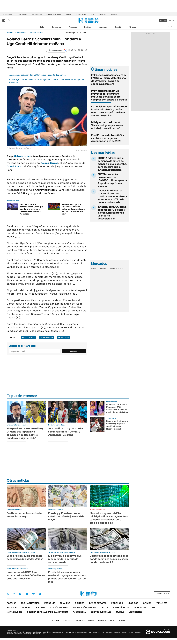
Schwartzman (22, 156)
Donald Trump (81, 14)
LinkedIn (27, 594)
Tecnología (140, 607)
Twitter (8, 594)
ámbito (10, 33)
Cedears (123, 268)
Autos (105, 607)
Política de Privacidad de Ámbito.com (47, 612)
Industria (114, 14)
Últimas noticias (30, 603)
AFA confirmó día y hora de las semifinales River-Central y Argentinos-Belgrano (65, 431)
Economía (56, 27)
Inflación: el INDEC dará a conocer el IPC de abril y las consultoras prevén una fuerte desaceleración (112, 212)
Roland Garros (36, 33)
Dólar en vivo (22, 14)
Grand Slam (14, 166)
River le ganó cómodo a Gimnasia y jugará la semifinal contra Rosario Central (117, 425)
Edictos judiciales (101, 612)
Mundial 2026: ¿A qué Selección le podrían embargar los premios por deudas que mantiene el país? (74, 209)
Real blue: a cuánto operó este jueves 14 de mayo (24, 515)
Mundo (26, 607)
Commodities (113, 268)
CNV (92, 14)
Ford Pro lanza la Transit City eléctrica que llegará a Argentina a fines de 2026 (107, 138)
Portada (11, 603)
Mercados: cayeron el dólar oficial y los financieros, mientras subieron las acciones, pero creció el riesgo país (109, 518)
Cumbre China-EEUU (53, 14)
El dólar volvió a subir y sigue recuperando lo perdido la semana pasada (65, 559)
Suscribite (74, 351)
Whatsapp (40, 594)
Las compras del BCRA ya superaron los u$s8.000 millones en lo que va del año (26, 575)
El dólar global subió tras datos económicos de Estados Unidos (25, 557)
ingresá (171, 20)
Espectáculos (121, 607)
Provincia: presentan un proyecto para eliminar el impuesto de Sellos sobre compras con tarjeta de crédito (109, 95)
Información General (85, 607)
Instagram (20, 594)
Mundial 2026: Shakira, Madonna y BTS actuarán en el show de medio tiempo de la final (117, 408)
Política (87, 27)
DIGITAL (61, 620)
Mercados (117, 603)
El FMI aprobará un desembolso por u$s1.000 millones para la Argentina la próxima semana (112, 180)
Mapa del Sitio (14, 612)
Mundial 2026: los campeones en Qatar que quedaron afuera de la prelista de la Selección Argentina (31, 209)
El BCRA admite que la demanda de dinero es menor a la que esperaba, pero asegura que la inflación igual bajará (112, 163)
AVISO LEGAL (79, 612)
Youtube (33, 594)
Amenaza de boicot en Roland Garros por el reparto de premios (37, 75)
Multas (120, 612)
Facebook (14, 594)
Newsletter (171, 27)
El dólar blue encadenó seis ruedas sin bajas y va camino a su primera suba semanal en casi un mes (67, 577)
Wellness (161, 603)
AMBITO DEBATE (111, 620)
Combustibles (37, 14)
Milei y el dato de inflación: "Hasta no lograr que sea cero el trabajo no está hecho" (108, 125)
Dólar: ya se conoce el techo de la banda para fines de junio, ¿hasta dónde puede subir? (109, 559)
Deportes (21, 33)
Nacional (12, 607)
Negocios (103, 27)
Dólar (42, 27)
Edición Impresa (59, 607)
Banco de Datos (97, 603)
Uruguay (133, 27)
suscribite (163, 20)
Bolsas (103, 268)
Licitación (102, 14)
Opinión (118, 27)
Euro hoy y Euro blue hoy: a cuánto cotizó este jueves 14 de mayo (66, 516)
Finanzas (73, 27)
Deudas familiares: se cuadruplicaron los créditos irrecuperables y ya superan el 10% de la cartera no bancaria (112, 196)
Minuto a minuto (98, 509)
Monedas (94, 268)
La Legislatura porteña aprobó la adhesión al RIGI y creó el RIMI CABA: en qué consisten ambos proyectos (109, 111)
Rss (153, 607)
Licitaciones (135, 612)
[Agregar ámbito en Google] (56, 50)
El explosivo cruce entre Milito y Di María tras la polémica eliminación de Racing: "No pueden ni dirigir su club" (25, 433)
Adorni (68, 14)
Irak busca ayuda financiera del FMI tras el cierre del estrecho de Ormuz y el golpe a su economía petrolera (109, 79)
